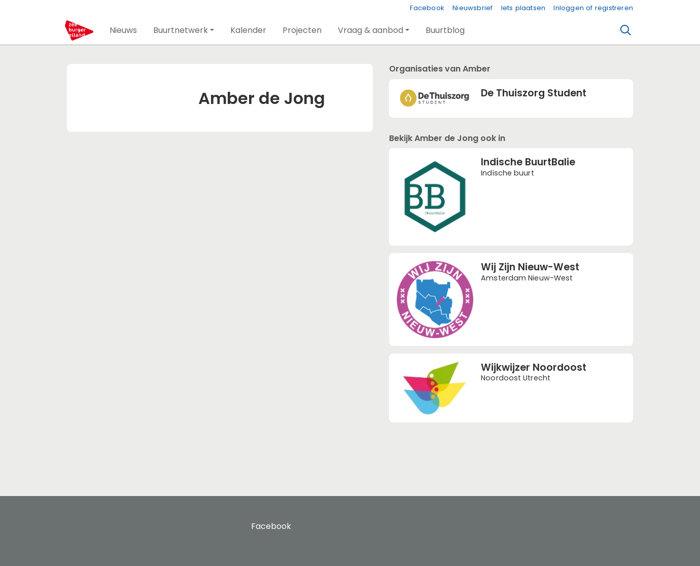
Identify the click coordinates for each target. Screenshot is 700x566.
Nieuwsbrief (472, 8)
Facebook (427, 8)
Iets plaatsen (523, 8)
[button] (123, 30)
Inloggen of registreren (593, 8)
